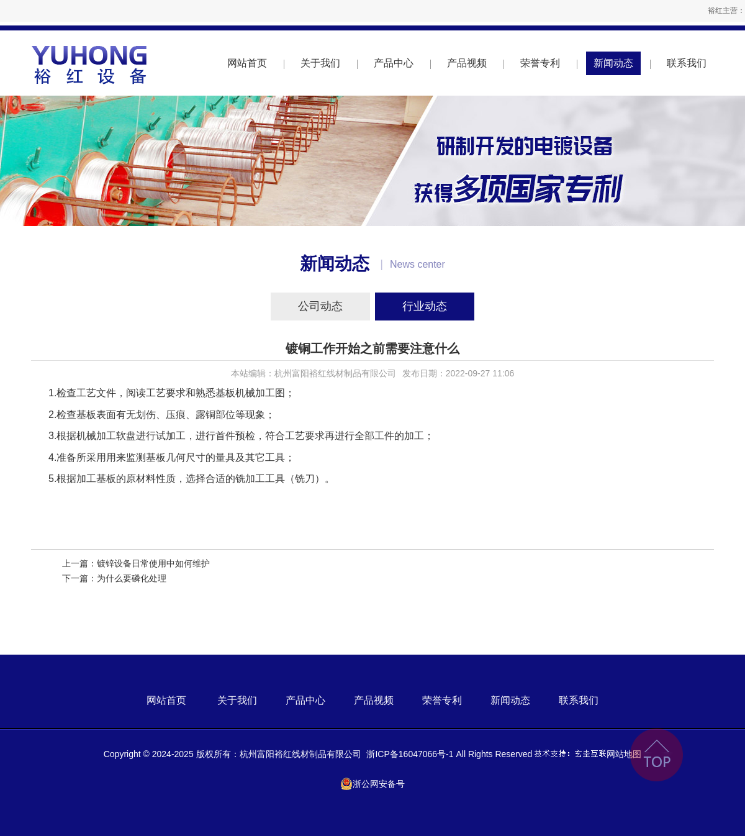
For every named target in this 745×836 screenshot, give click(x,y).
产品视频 (467, 63)
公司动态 (320, 306)
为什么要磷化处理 (131, 578)
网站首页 (247, 63)
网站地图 (624, 754)
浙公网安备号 (372, 784)
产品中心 (393, 63)
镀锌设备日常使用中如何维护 (153, 563)
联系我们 (687, 63)
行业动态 (424, 306)
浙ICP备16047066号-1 (409, 754)
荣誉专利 (540, 63)
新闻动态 (613, 63)
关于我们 (320, 63)
